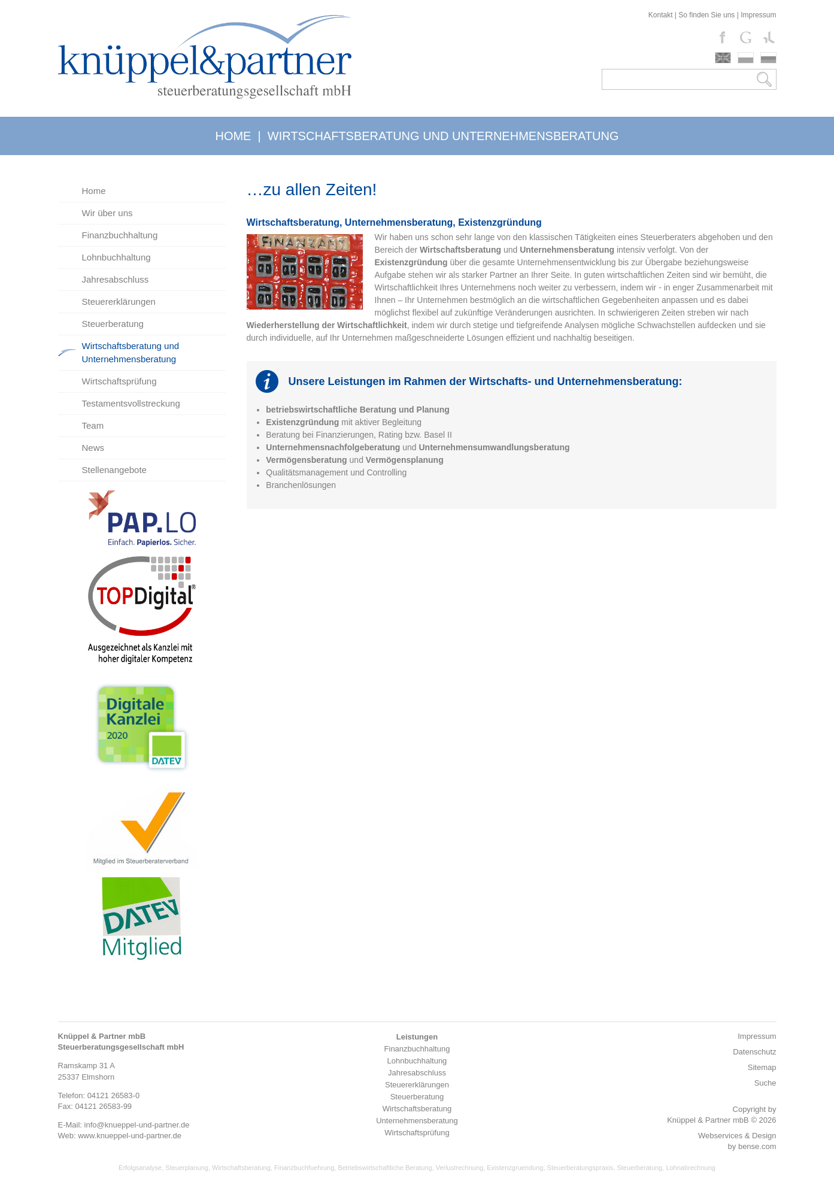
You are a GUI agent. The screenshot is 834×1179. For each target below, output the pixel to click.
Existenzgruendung (515, 1167)
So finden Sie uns (706, 15)
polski (745, 58)
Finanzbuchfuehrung (304, 1167)
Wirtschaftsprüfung (119, 381)
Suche (765, 1082)
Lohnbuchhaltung (116, 257)
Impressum (758, 15)
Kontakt (660, 15)
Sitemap (762, 1067)
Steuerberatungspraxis (580, 1167)
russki (768, 58)
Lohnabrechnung (690, 1167)
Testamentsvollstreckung (131, 403)
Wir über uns (107, 213)
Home (94, 191)
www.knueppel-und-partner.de (129, 1135)
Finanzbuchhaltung (120, 235)
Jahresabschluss (115, 279)
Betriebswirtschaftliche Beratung (385, 1167)
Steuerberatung (113, 324)
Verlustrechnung (460, 1167)
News (93, 447)
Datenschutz (754, 1051)
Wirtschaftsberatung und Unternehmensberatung (131, 352)
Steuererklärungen (119, 301)
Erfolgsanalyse (140, 1167)
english (722, 58)
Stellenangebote (114, 470)
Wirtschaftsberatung (241, 1167)
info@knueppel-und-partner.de (137, 1124)
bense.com (757, 1146)
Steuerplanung (186, 1167)
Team (93, 425)
